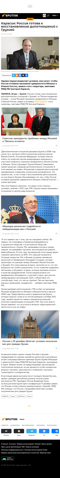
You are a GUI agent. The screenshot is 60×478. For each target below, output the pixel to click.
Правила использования (25, 444)
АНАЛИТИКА (15, 425)
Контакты (12, 444)
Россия (29, 396)
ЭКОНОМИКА (52, 425)
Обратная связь (45, 453)
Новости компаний (32, 447)
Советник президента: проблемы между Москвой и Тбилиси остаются (29, 140)
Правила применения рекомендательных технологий (20, 453)
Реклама (38, 444)
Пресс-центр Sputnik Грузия (11, 447)
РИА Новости (41, 101)
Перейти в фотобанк (33, 71)
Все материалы (28, 425)
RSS (23, 447)
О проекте (4, 444)
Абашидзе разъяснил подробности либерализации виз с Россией (21, 227)
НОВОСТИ (5, 396)
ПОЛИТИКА (21, 396)
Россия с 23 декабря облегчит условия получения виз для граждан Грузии (29, 342)
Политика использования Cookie (35, 450)
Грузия (13, 396)
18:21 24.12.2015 (6, 34)
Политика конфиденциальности (12, 450)
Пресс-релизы (47, 444)
